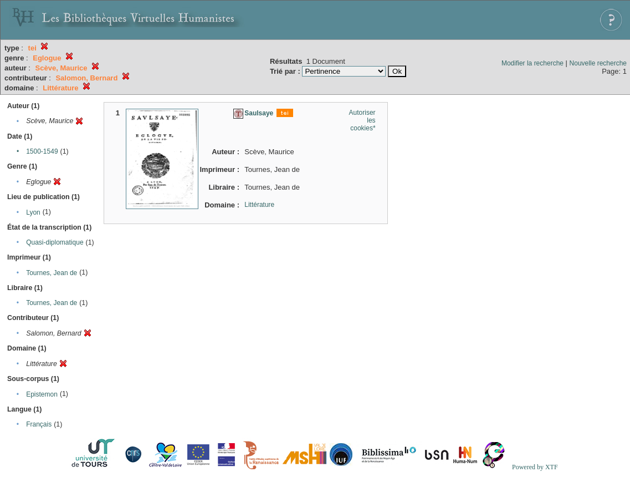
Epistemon (42, 394)
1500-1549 (42, 151)
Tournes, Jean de (51, 273)
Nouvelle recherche (598, 63)
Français (39, 424)
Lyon (33, 212)
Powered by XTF (535, 467)
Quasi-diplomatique (54, 242)
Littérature (259, 205)
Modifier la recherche (532, 63)
